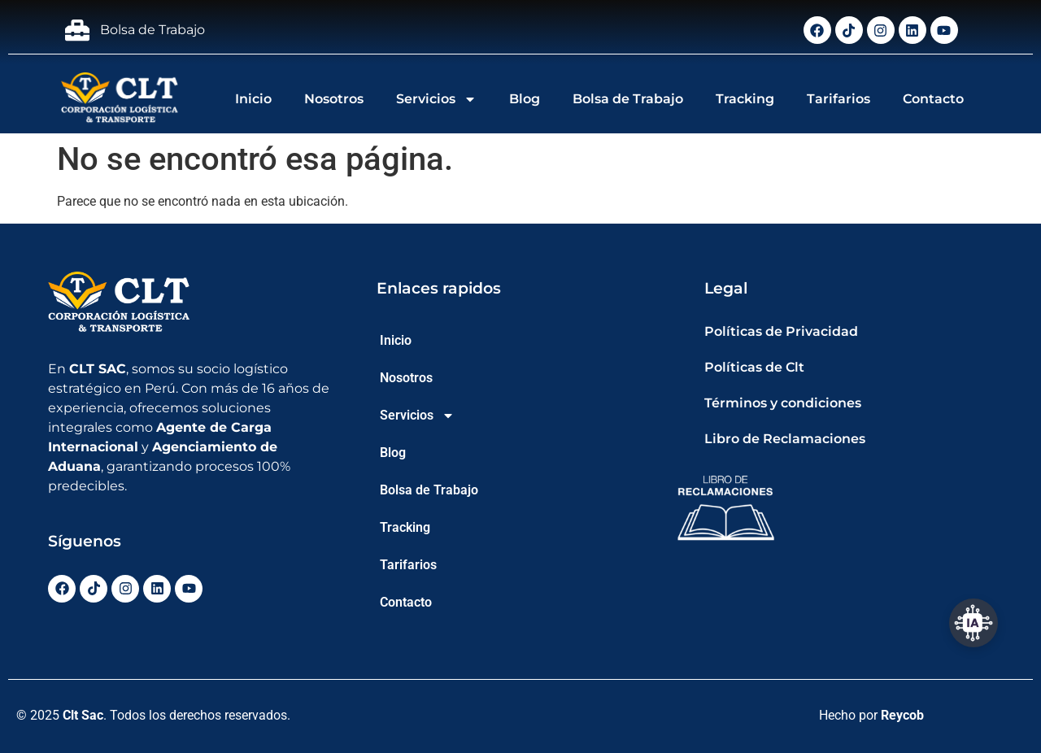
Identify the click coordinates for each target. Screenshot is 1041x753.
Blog (524, 99)
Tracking (745, 99)
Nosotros (334, 99)
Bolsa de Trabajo (628, 99)
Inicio (253, 99)
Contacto (933, 99)
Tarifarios (838, 99)
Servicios (436, 99)
